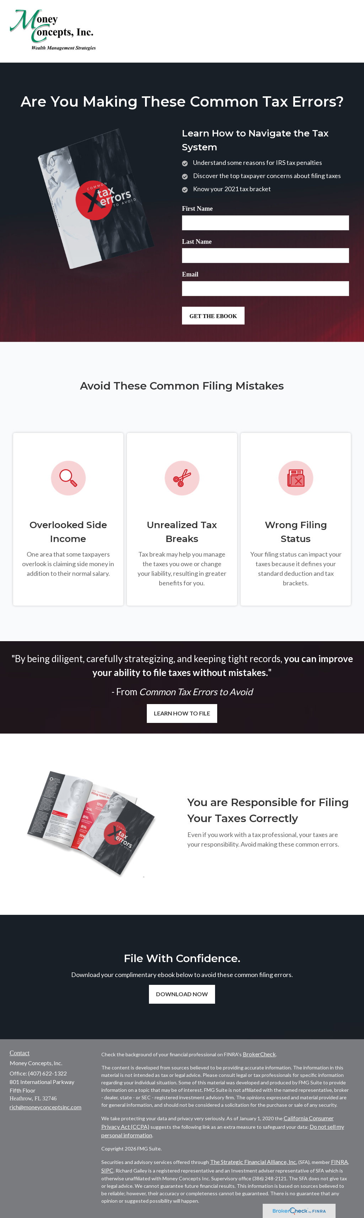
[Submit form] (213, 315)
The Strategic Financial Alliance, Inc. (253, 1161)
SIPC (107, 1170)
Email (190, 274)
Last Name (197, 241)
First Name (197, 208)
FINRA (339, 1161)
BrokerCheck (259, 1054)
